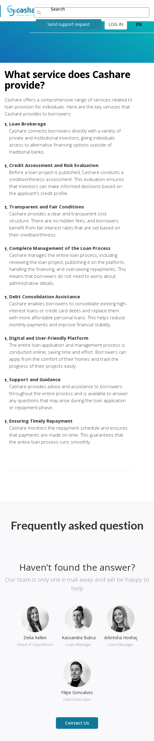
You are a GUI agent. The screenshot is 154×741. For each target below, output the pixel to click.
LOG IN (115, 24)
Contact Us (77, 723)
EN (139, 24)
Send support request (68, 24)
